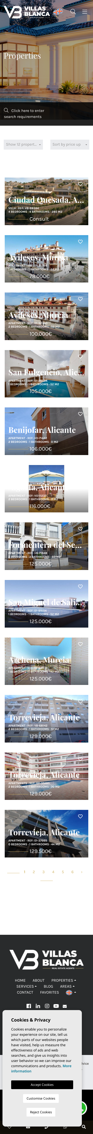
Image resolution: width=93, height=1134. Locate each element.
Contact (25, 992)
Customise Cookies (41, 1098)
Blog (48, 986)
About (38, 980)
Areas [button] (66, 986)
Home (20, 980)
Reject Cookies (41, 1112)
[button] (71, 992)
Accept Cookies (42, 1084)
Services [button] (25, 986)
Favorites (49, 992)
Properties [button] (62, 980)
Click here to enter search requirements (24, 113)
